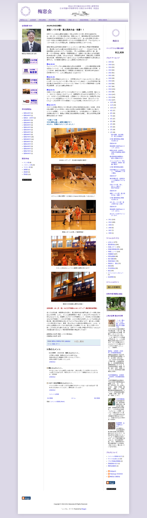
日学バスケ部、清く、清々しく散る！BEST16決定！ (117, 186)
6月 (111, 118)
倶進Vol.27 (113, 176)
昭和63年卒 (27, 153)
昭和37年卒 (27, 137)
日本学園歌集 (120, 399)
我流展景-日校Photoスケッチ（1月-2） (117, 147)
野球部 (26, 174)
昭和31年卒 (27, 127)
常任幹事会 (52, 20)
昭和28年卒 (27, 120)
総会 (109, 270)
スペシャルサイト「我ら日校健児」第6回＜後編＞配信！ (117, 162)
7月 (111, 116)
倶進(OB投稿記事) (113, 249)
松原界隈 (111, 277)
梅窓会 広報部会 (115, 476)
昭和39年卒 (27, 141)
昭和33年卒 (27, 130)
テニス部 (26, 162)
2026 (110, 62)
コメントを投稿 (54, 394)
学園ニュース (112, 251)
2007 (110, 230)
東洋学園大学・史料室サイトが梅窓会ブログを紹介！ (117, 180)
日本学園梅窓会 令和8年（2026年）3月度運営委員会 (116, 376)
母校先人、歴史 (113, 263)
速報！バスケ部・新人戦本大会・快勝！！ (117, 194)
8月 (111, 113)
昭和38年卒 (27, 139)
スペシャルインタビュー (115, 273)
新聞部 (26, 169)
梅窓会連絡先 (112, 466)
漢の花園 (111, 259)
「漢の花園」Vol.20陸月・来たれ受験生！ (117, 135)
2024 (110, 67)
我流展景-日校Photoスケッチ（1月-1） (117, 210)
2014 (110, 94)
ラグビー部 (27, 167)
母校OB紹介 (112, 261)
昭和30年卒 (27, 125)
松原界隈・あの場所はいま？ (120, 424)
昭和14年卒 (27, 113)
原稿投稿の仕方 (113, 463)
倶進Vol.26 (113, 190)
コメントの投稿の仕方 (115, 456)
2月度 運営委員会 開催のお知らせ (117, 139)
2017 (110, 86)
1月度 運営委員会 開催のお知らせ (117, 198)
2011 (110, 219)
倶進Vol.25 (113, 206)
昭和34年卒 (27, 132)
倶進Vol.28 (113, 143)
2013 (110, 97)
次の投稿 (50, 398)
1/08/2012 (52, 362)
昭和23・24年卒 (29, 118)
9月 (111, 110)
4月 (111, 124)
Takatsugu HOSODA (116, 474)
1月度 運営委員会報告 (116, 167)
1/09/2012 (52, 377)
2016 (110, 89)
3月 (111, 127)
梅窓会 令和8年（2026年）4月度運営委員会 (115, 352)
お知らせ (111, 242)
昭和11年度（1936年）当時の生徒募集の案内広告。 (117, 152)
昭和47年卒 (27, 151)
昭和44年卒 (27, 148)
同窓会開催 (42, 20)
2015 (110, 92)
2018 (110, 83)
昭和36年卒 (27, 134)
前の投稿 (97, 398)
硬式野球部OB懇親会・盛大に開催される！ (117, 157)
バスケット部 (28, 165)
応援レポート (73, 20)
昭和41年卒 (27, 144)
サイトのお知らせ (113, 459)
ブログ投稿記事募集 (114, 461)
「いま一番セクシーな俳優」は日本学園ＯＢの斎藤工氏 (120, 324)
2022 (110, 73)
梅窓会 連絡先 (103, 20)
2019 (110, 81)
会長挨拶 (33, 20)
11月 (111, 105)
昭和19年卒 (27, 115)
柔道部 (26, 172)
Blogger (83, 509)
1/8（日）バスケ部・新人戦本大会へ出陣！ (117, 203)
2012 (110, 100)
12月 (111, 102)
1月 (111, 132)
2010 (110, 222)
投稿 (109, 266)
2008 (110, 227)
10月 (111, 108)
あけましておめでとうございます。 (117, 214)
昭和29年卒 (27, 122)
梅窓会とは (23, 20)
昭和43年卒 (27, 146)
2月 (111, 129)
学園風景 (111, 254)
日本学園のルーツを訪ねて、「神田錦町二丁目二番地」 (117, 171)
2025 (110, 64)
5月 (111, 121)
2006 (110, 233)
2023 (110, 70)
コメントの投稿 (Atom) (57, 401)
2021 (110, 75)
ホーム (93, 20)
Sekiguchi (113, 471)
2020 (110, 78)
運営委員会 (62, 20)
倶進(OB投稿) (84, 20)
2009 (110, 225)
